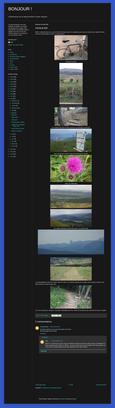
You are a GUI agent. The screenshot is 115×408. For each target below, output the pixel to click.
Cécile (11, 52)
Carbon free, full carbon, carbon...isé (18, 125)
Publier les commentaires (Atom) (52, 388)
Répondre (43, 333)
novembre (15, 103)
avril (13, 139)
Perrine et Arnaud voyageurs (18, 56)
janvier (14, 146)
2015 (11, 149)
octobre (14, 105)
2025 (11, 77)
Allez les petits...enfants (17, 122)
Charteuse (14, 120)
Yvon (11, 63)
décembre (15, 101)
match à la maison (16, 131)
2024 (11, 79)
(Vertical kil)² (14, 117)
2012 (11, 156)
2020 (11, 89)
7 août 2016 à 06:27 (54, 326)
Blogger (74, 399)
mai (13, 136)
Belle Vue (14, 115)
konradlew (62, 399)
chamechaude (44, 326)
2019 (11, 91)
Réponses (45, 337)
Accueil (71, 385)
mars (13, 141)
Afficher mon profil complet (15, 45)
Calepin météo (14, 69)
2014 (11, 151)
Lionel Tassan (13, 67)
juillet (13, 113)
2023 (11, 81)
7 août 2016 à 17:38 (56, 341)
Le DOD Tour (13, 54)
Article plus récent (41, 385)
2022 (11, 84)
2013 (11, 154)
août (13, 110)
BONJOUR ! (20, 8)
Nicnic (11, 61)
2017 (11, 96)
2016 (11, 98)
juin (13, 134)
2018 (11, 94)
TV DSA (12, 65)
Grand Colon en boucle (17, 128)
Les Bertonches (14, 58)
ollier (46, 341)
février (14, 143)
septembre (15, 108)
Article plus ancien (101, 385)
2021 (11, 86)
